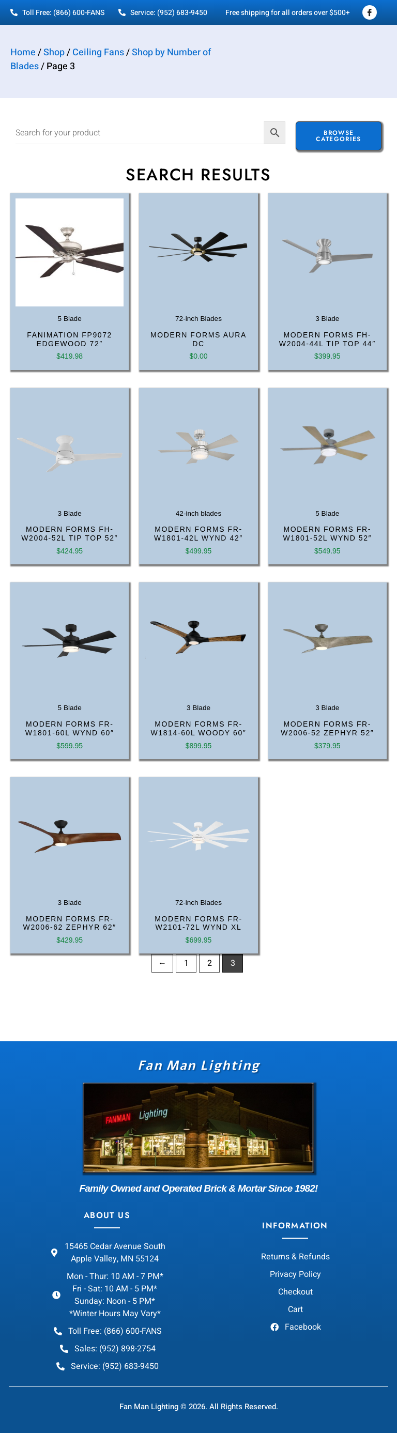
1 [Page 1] (186, 963)
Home (23, 52)
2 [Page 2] (209, 963)
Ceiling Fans (98, 52)
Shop (54, 52)
